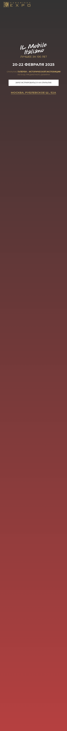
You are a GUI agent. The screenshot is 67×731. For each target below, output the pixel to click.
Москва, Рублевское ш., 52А (33, 92)
